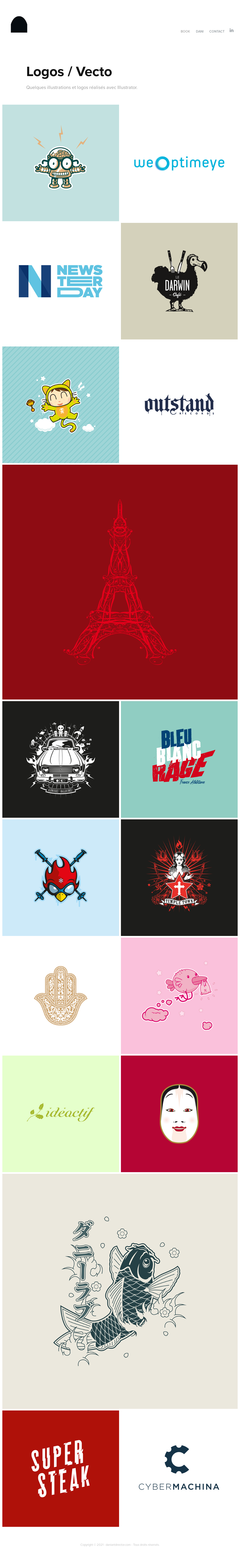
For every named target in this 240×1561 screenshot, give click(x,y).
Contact (217, 31)
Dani (200, 31)
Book (185, 31)
